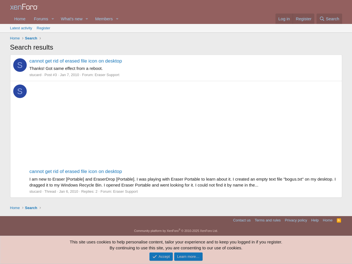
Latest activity (21, 28)
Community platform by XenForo (176, 230)
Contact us (241, 220)
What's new (71, 18)
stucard (36, 75)
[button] (53, 19)
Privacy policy (296, 220)
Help (315, 220)
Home (20, 18)
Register (43, 28)
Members (104, 18)
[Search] (329, 19)
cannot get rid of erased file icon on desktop (76, 61)
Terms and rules (268, 220)
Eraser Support (107, 75)
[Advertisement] (184, 125)
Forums (41, 18)
